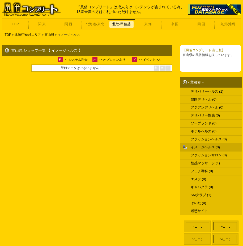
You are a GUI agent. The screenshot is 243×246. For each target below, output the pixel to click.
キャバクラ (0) (202, 187)
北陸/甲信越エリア (28, 35)
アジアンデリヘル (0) (207, 107)
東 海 (148, 24)
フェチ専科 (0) (202, 171)
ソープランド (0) (204, 123)
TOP (15, 24)
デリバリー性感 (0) (205, 115)
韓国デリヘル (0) (204, 99)
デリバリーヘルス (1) (207, 91)
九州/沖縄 (227, 24)
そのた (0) (198, 203)
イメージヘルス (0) (205, 147)
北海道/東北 (95, 24)
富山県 (49, 35)
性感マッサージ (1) (205, 163)
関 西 (69, 24)
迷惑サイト (199, 211)
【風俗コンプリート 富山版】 (204, 50)
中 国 (175, 24)
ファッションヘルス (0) (209, 139)
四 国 (201, 24)
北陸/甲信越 (121, 24)
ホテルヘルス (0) (204, 131)
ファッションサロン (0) (209, 155)
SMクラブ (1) (201, 195)
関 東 (42, 24)
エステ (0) (198, 179)
